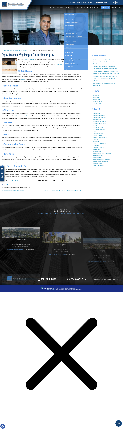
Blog (98, 7)
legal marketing (67, 289)
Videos (83, 7)
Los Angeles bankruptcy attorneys (66, 64)
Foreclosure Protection (100, 137)
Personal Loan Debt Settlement (102, 153)
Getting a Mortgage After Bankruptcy (13, 191)
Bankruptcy (68, 7)
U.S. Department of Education (22, 116)
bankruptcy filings (29, 59)
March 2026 (96, 99)
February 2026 (97, 101)
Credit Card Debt (98, 127)
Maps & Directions (13, 268)
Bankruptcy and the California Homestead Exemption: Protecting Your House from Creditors (105, 62)
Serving (76, 7)
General (95, 139)
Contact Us (105, 7)
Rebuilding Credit (98, 155)
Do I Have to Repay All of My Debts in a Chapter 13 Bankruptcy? (62, 191)
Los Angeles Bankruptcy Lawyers (10, 50)
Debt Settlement (98, 133)
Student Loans (97, 163)
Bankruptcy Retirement (100, 117)
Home (50, 7)
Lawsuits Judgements (99, 143)
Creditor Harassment (99, 129)
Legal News (96, 145)
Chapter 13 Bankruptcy (99, 121)
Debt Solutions (97, 135)
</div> (12, 422)
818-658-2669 (101, 2)
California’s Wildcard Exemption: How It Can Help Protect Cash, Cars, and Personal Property (105, 78)
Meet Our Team (58, 7)
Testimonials (91, 7)
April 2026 (96, 97)
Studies (23, 79)
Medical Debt (97, 151)
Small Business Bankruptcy (100, 161)
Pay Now (113, 7)
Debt (94, 131)
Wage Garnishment (98, 165)
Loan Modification (98, 147)
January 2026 (97, 103)
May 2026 (96, 95)
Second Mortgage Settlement (101, 159)
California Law (97, 119)
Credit (95, 125)
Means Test (96, 149)
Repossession (97, 157)
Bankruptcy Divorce (99, 115)
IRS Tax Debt (96, 141)
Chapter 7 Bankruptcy (99, 123)
